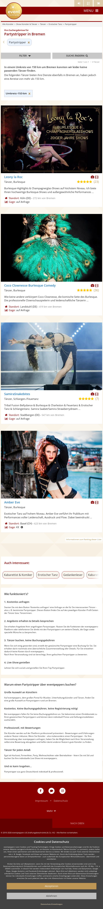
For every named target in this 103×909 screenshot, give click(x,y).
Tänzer (43, 24)
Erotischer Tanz (55, 24)
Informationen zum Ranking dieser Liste (83, 539)
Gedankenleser (73, 575)
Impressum (41, 800)
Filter (25, 56)
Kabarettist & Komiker (18, 575)
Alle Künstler (8, 24)
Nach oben (77, 823)
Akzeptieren (51, 886)
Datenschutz (61, 800)
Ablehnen (51, 895)
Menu (91, 10)
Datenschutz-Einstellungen (51, 904)
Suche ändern (77, 55)
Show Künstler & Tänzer (26, 24)
